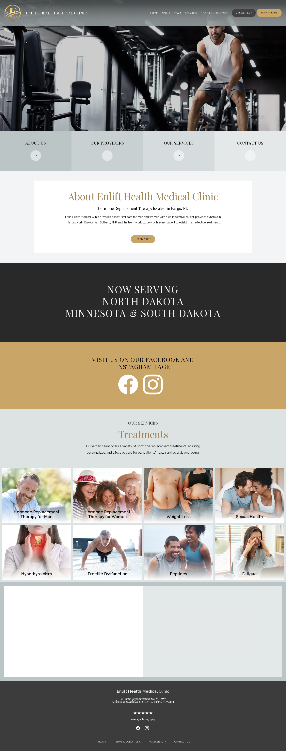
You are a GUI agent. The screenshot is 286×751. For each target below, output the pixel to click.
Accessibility (158, 741)
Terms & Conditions (127, 741)
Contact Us (182, 741)
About (166, 13)
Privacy (101, 741)
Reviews (206, 13)
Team (177, 13)
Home (154, 13)
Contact (222, 13)
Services (191, 13)
